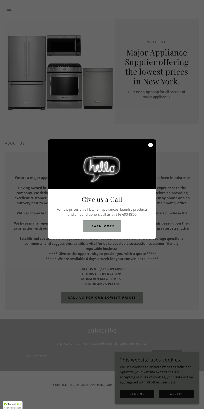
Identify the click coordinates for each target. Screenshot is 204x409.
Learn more (102, 226)
